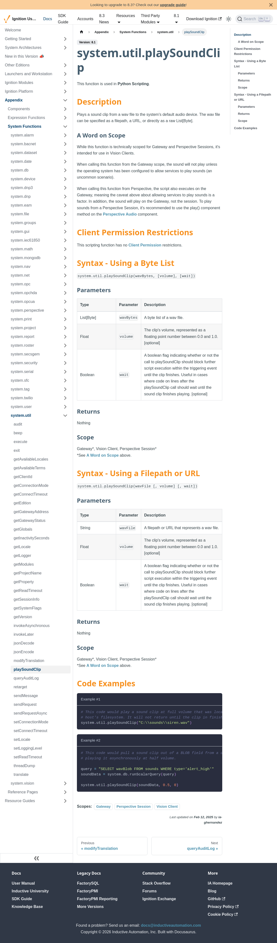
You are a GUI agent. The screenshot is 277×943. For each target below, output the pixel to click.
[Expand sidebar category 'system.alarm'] (65, 135)
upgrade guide (172, 5)
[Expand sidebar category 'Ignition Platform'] (65, 91)
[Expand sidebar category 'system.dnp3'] (65, 188)
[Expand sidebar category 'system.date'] (65, 161)
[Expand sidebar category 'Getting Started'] (65, 39)
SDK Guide (63, 19)
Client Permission (145, 245)
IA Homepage (220, 883)
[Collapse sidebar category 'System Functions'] (65, 126)
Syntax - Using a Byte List (250, 63)
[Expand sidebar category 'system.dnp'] (65, 196)
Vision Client (167, 806)
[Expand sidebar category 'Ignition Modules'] (65, 83)
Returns (244, 80)
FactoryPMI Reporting (97, 899)
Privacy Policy (223, 907)
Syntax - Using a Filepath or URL (252, 97)
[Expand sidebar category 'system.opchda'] (65, 293)
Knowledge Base (27, 907)
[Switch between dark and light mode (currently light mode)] (228, 19)
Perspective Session (134, 806)
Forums (149, 891)
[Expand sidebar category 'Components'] (65, 109)
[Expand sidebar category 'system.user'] (65, 407)
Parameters (246, 73)
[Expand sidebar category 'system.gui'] (65, 232)
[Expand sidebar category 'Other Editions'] (65, 65)
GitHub (216, 899)
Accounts (85, 19)
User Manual (23, 883)
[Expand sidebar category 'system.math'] (65, 249)
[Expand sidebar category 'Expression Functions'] (65, 118)
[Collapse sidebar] (36, 858)
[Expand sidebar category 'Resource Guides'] (65, 801)
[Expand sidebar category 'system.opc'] (65, 284)
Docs (47, 19)
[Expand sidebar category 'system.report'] (65, 337)
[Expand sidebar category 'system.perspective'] (65, 310)
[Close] (271, 4)
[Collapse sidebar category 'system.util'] (65, 415)
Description (242, 34)
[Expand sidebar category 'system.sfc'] (65, 380)
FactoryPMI (87, 891)
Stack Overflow (156, 883)
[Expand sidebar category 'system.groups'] (65, 223)
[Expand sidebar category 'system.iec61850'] (65, 240)
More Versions (90, 907)
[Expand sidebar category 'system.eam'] (65, 205)
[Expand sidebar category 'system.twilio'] (65, 398)
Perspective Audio (120, 214)
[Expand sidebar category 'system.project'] (65, 328)
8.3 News (104, 19)
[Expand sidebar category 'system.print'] (65, 319)
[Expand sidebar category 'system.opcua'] (65, 302)
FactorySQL (88, 883)
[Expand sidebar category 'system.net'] (65, 275)
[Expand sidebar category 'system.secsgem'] (65, 354)
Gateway (103, 806)
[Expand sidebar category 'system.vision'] (65, 783)
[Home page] (81, 32)
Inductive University (30, 891)
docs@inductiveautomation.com (171, 925)
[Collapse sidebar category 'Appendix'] (65, 100)
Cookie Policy (223, 914)
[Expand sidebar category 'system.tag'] (65, 389)
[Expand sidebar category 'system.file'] (65, 214)
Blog (212, 891)
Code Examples (245, 128)
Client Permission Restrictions (247, 51)
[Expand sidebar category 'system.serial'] (65, 372)
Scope (242, 87)
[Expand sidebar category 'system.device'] (65, 179)
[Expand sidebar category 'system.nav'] (65, 267)
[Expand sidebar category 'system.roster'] (65, 345)
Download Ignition (204, 19)
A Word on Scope (102, 455)
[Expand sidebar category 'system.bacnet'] (65, 144)
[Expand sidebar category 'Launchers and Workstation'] (65, 74)
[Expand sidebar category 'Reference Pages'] (65, 792)
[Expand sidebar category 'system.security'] (65, 363)
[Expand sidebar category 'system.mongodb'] (65, 258)
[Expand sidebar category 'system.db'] (65, 170)
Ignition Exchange (159, 899)
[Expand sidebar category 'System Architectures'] (65, 48)
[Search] (254, 19)
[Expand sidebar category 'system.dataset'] (65, 153)
